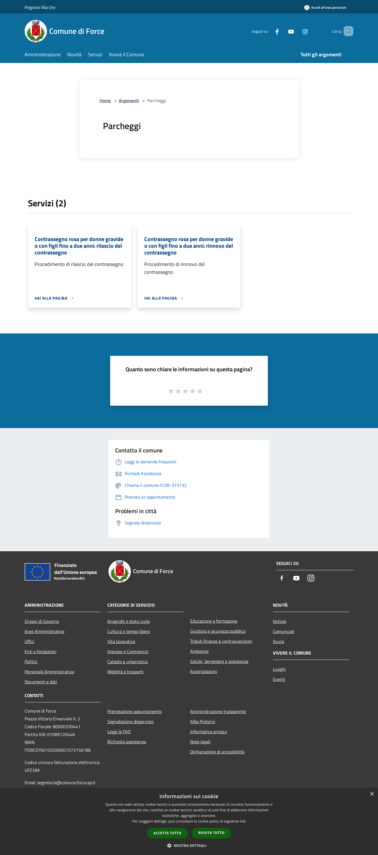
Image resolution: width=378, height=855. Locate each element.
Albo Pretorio (202, 721)
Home (105, 100)
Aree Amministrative (44, 631)
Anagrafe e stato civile (128, 621)
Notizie (279, 621)
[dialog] (189, 821)
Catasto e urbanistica (127, 661)
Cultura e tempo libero (128, 631)
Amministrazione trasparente (218, 711)
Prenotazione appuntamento (134, 711)
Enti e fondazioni (40, 651)
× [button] (372, 794)
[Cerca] (346, 31)
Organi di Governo (42, 621)
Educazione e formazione (213, 621)
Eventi (279, 679)
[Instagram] (297, 31)
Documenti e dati (41, 681)
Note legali (200, 741)
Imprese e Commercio (127, 651)
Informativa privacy (208, 731)
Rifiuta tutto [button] (211, 832)
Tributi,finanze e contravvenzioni (221, 641)
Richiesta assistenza (126, 741)
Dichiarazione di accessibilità (217, 751)
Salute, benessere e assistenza (219, 661)
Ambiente (199, 651)
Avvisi (278, 641)
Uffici (29, 641)
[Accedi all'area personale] (325, 7)
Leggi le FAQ (119, 731)
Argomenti (129, 100)
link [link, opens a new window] (243, 821)
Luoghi (279, 669)
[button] (189, 845)
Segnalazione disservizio (130, 721)
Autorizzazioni (203, 671)
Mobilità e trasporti (125, 671)
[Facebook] (269, 31)
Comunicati (283, 631)
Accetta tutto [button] (167, 833)
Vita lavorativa (121, 641)
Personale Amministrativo (49, 671)
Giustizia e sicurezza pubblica (217, 631)
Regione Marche (40, 7)
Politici (31, 661)
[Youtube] (283, 31)
